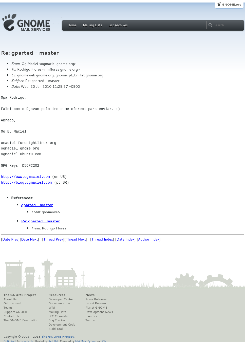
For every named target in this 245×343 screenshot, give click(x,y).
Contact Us (11, 316)
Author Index (148, 239)
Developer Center (60, 299)
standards (27, 341)
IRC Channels (58, 316)
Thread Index (102, 239)
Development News (99, 312)
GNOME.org (231, 4)
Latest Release (95, 303)
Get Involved (12, 303)
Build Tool (55, 329)
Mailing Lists (92, 25)
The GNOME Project (20, 295)
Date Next (29, 239)
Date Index (126, 239)
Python (91, 341)
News (90, 295)
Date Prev (10, 239)
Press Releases (95, 299)
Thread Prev (53, 239)
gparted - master (37, 204)
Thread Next (76, 239)
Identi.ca (91, 316)
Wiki (51, 308)
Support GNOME (16, 312)
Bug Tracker (56, 320)
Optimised (10, 341)
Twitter (90, 320)
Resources (56, 295)
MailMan (80, 341)
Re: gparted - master (40, 221)
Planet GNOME (96, 308)
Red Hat (53, 341)
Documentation (59, 303)
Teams (8, 308)
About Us (10, 299)
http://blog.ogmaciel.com (26, 182)
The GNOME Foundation (21, 320)
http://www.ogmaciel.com (25, 176)
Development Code (61, 325)
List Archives (117, 25)
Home (72, 25)
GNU (105, 341)
